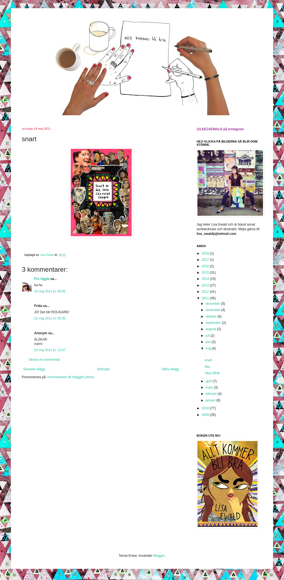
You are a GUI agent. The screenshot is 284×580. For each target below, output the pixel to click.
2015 (206, 272)
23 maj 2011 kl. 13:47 (50, 350)
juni (209, 342)
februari (212, 394)
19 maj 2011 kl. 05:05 (50, 291)
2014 (206, 279)
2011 (206, 298)
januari (211, 400)
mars (210, 387)
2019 (206, 253)
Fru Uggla (41, 279)
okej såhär (212, 373)
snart (208, 360)
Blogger (158, 556)
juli (208, 336)
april (209, 381)
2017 (206, 260)
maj (209, 348)
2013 (206, 285)
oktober (211, 316)
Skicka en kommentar (44, 360)
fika (207, 367)
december (213, 304)
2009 (206, 415)
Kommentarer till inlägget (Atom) (70, 377)
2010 (206, 408)
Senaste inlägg (34, 369)
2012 (206, 292)
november (213, 310)
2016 (206, 266)
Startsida (103, 369)
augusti (211, 329)
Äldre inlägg (170, 369)
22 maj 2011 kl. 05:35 (50, 318)
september (214, 323)
